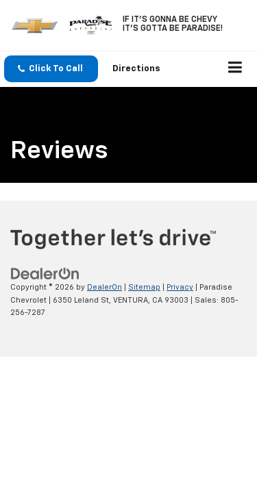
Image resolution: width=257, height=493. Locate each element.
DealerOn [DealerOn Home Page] (104, 287)
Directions (136, 68)
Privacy (180, 287)
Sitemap (144, 287)
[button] (51, 68)
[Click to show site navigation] (235, 69)
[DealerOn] (45, 274)
